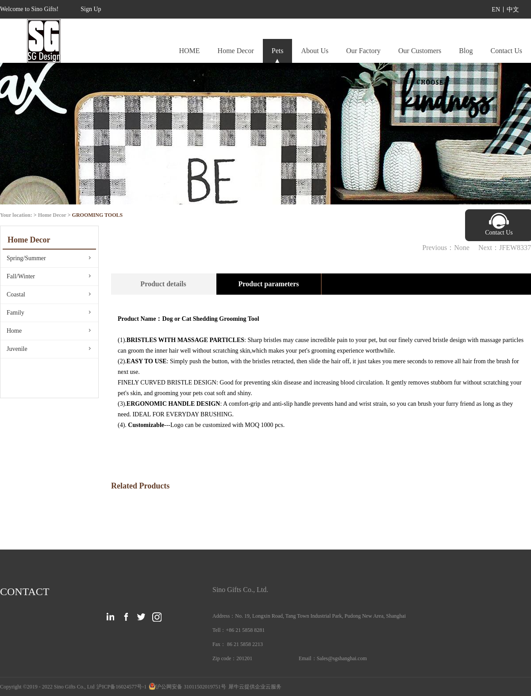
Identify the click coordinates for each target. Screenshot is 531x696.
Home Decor (52, 215)
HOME (189, 50)
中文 (513, 9)
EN (496, 9)
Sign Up (91, 9)
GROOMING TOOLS (97, 215)
